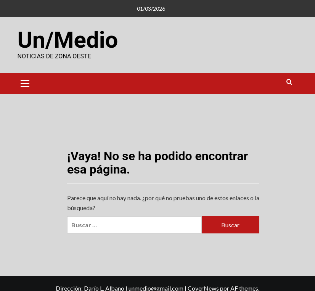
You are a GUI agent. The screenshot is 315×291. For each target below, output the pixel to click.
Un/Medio (68, 39)
